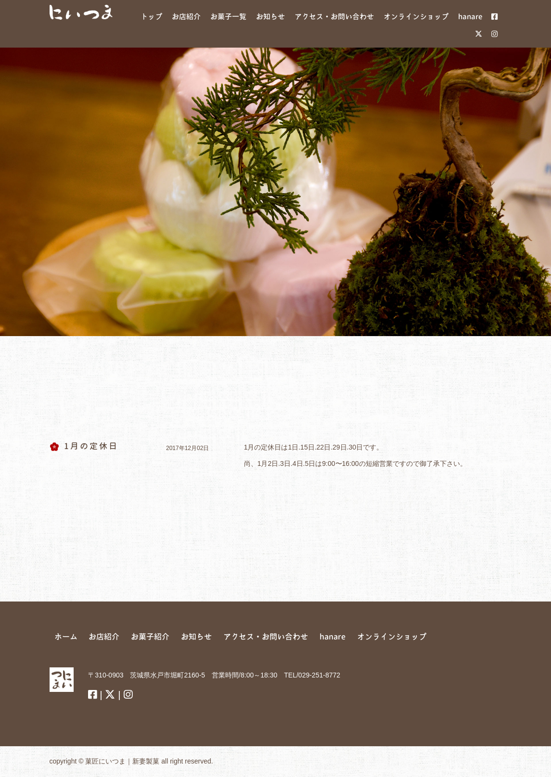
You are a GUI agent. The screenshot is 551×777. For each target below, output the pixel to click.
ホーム (65, 636)
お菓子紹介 (150, 636)
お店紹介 (104, 636)
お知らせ (196, 636)
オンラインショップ (391, 636)
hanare (333, 636)
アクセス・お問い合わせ (265, 636)
